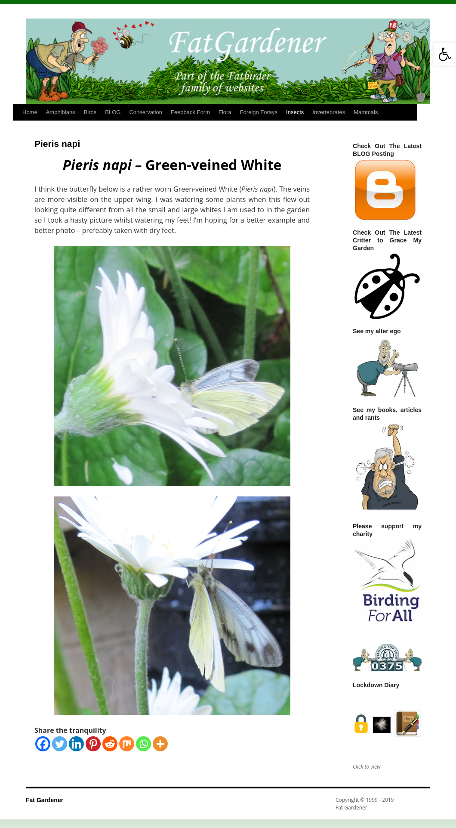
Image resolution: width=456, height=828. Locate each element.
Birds (90, 112)
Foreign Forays (258, 112)
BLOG (112, 112)
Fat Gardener (44, 800)
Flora (225, 112)
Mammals (366, 112)
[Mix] (126, 743)
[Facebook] (42, 743)
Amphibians (60, 112)
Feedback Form (190, 112)
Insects (295, 112)
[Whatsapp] (143, 743)
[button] (445, 54)
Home (29, 112)
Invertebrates (328, 112)
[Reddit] (109, 743)
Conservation (145, 112)
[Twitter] (59, 743)
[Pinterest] (93, 743)
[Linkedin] (76, 743)
